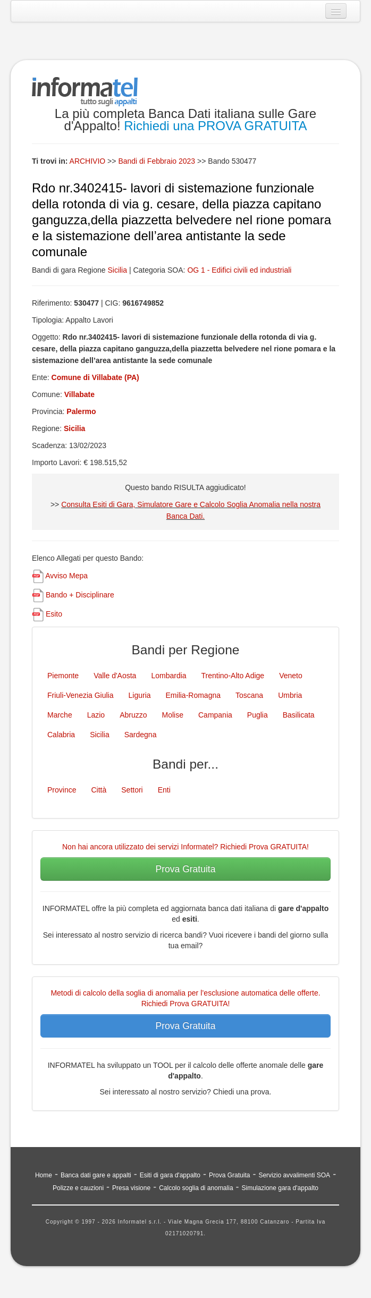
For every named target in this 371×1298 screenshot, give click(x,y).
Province (61, 790)
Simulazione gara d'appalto (280, 1188)
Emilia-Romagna (193, 695)
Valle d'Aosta (115, 675)
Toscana (249, 695)
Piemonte (63, 675)
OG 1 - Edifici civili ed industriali (239, 270)
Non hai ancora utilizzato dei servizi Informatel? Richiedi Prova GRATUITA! (185, 846)
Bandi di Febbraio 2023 (157, 161)
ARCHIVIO (88, 161)
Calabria (61, 734)
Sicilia (117, 270)
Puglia (257, 715)
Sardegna (140, 734)
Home (43, 1175)
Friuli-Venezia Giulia (80, 695)
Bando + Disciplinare (80, 595)
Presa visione (131, 1188)
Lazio (96, 715)
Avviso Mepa (66, 575)
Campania (215, 715)
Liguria (140, 695)
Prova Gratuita (186, 869)
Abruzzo (133, 715)
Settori (131, 790)
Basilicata (299, 715)
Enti (164, 790)
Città (98, 790)
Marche (59, 715)
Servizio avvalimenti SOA (294, 1175)
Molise (172, 715)
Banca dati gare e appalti (96, 1175)
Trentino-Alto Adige (233, 675)
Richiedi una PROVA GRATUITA (215, 126)
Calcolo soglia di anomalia (196, 1188)
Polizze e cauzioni (78, 1188)
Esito (54, 614)
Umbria (290, 695)
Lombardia (168, 675)
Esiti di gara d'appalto (170, 1175)
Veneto (290, 675)
